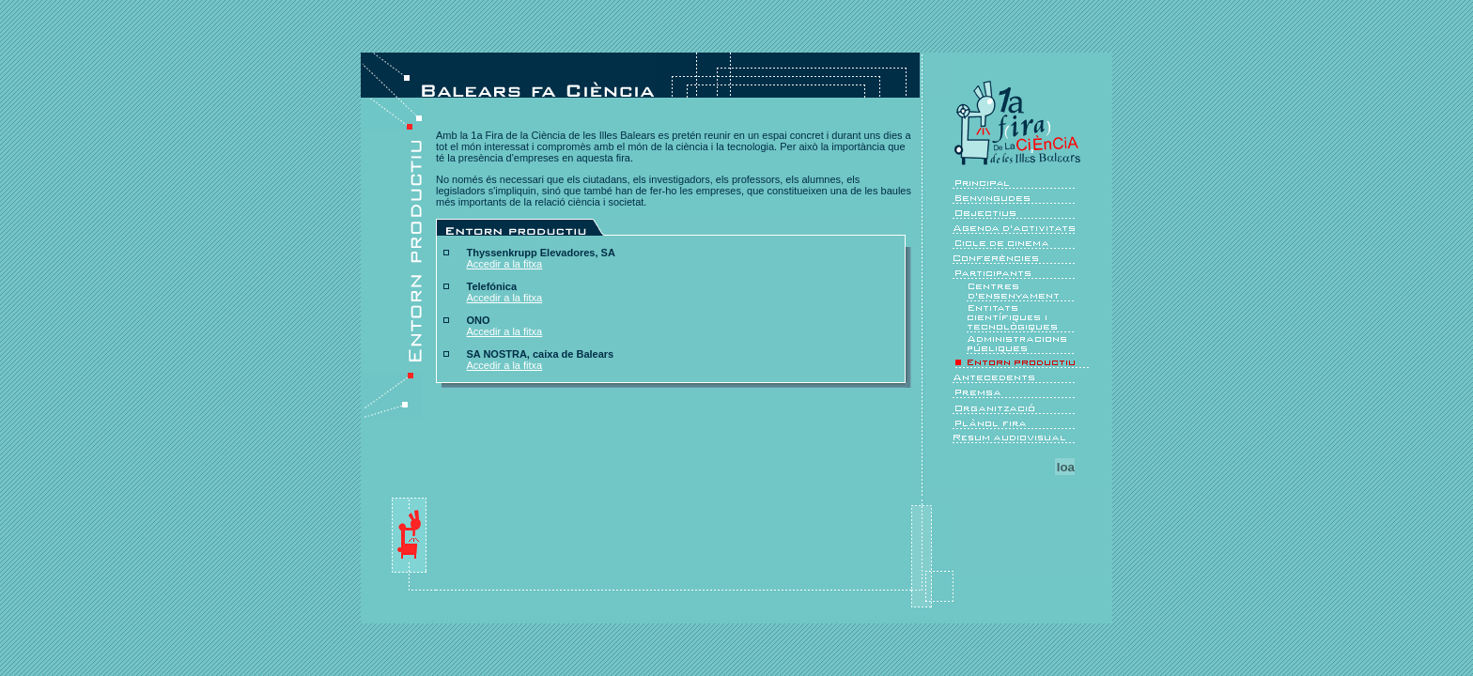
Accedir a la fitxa (505, 263)
